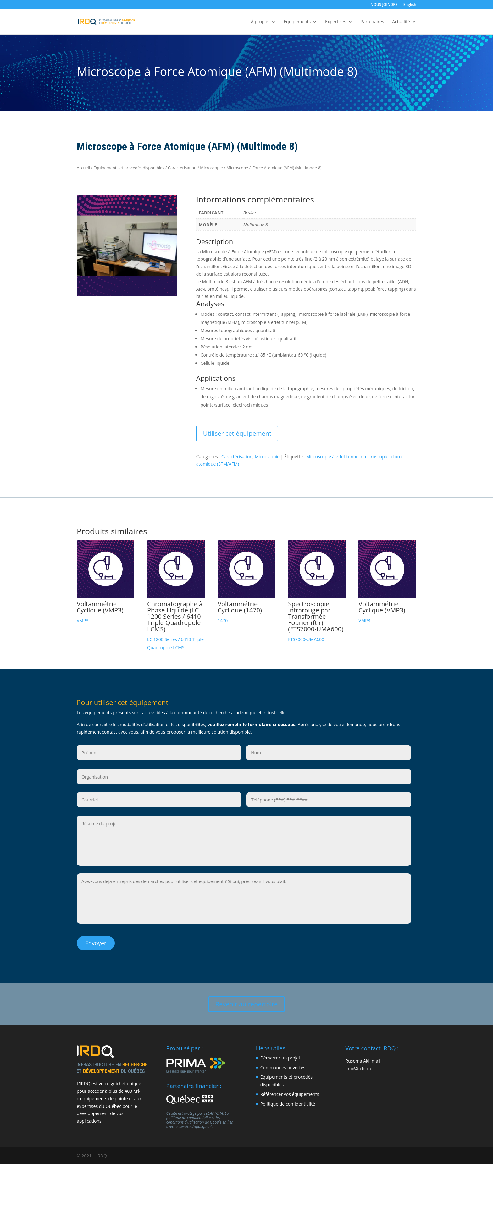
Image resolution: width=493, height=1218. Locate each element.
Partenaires (372, 22)
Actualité (401, 22)
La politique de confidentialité (197, 1112)
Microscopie (211, 167)
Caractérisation (182, 167)
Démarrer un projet (280, 1054)
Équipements (297, 22)
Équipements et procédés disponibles (129, 167)
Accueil (83, 167)
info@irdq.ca (358, 1065)
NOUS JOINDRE (384, 5)
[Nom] (328, 752)
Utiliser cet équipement (237, 433)
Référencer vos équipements (289, 1091)
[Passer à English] (409, 6)
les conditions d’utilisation (193, 1116)
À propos (260, 22)
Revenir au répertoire (246, 1000)
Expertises (335, 22)
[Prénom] (159, 752)
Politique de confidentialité (287, 1100)
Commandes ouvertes (282, 1064)
